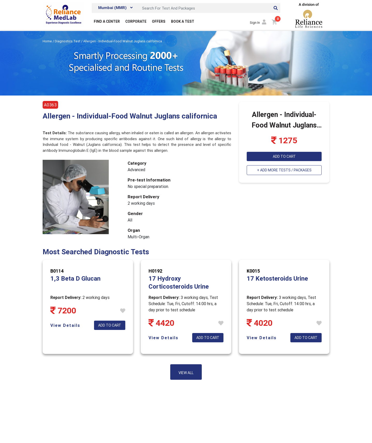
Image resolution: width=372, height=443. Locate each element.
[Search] (210, 8)
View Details (65, 325)
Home (48, 41)
